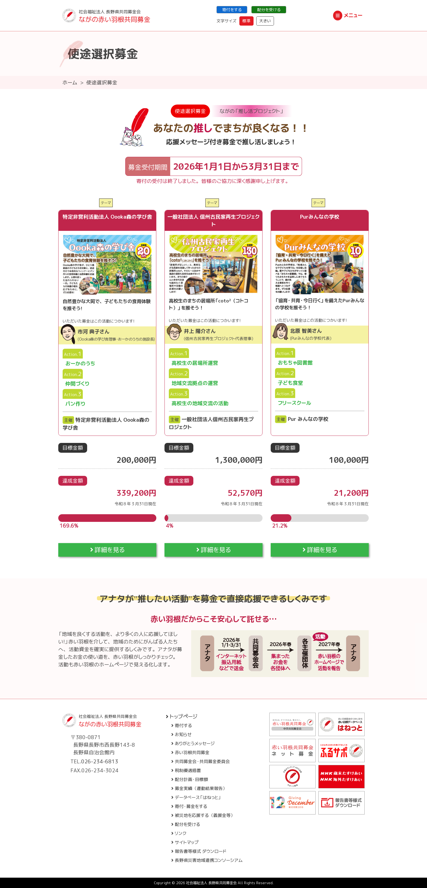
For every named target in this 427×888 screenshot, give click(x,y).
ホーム (69, 82)
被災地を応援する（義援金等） (203, 815)
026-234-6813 (99, 761)
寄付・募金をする (189, 806)
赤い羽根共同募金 (190, 752)
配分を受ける (268, 10)
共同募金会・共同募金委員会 (200, 761)
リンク (178, 833)
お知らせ (181, 734)
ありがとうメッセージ (193, 743)
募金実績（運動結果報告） (199, 788)
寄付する (181, 725)
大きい (265, 21)
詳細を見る (107, 550)
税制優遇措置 (186, 770)
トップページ (181, 716)
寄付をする (232, 10)
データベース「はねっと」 (196, 797)
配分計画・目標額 (189, 779)
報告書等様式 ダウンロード (198, 851)
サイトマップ (185, 842)
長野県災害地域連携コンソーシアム (207, 860)
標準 (246, 21)
